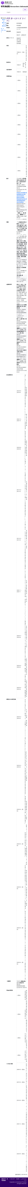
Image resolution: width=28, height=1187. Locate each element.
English (8, 12)
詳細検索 (4, 26)
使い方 (2, 28)
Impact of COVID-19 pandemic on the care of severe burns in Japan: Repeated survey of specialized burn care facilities (22, 197)
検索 (25, 9)
